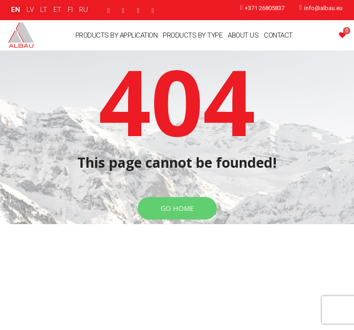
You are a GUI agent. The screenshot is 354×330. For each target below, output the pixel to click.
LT (43, 10)
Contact (278, 35)
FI (70, 10)
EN (15, 10)
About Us (243, 35)
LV (30, 10)
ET (57, 10)
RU (83, 10)
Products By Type (192, 35)
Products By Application (116, 35)
